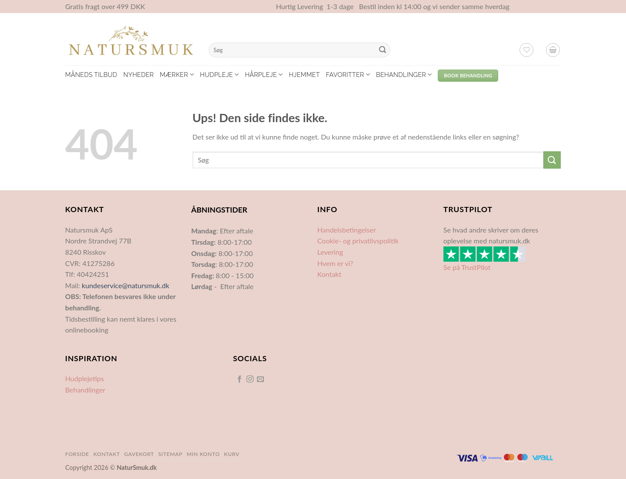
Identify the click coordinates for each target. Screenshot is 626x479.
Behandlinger (404, 74)
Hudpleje (219, 74)
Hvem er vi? (335, 263)
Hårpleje (264, 74)
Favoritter (348, 74)
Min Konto (203, 454)
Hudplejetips (84, 378)
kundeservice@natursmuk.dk (125, 285)
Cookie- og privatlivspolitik (358, 240)
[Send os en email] (260, 379)
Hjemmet (304, 74)
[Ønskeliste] (526, 50)
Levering (330, 252)
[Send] (382, 50)
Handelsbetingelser (346, 230)
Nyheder (138, 74)
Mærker (177, 74)
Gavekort (139, 454)
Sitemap (170, 454)
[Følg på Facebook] (239, 379)
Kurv (231, 454)
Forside (77, 454)
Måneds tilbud (91, 74)
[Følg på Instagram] (249, 379)
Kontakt (329, 274)
